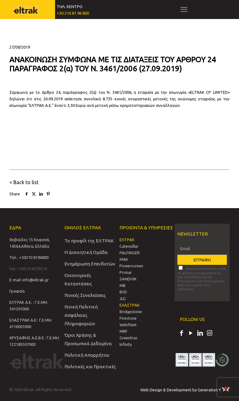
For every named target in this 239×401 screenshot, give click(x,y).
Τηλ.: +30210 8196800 (29, 257)
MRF (124, 331)
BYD (123, 292)
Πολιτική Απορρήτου (86, 355)
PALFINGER (130, 253)
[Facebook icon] (181, 334)
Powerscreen (131, 266)
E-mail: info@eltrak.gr (29, 280)
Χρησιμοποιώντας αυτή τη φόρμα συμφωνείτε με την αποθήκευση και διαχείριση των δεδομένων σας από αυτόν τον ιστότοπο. (201, 278)
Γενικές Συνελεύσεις (85, 295)
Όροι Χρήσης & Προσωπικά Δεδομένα (88, 339)
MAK (124, 259)
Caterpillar (129, 246)
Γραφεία (17, 291)
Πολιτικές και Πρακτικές (90, 366)
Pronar (126, 272)
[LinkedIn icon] (200, 334)
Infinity (126, 344)
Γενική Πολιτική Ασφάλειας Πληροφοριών (81, 315)
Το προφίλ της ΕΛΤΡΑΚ (89, 240)
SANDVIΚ (128, 279)
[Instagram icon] (209, 334)
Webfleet (128, 324)
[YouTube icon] (190, 334)
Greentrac (129, 338)
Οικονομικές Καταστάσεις (78, 279)
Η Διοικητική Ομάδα (86, 252)
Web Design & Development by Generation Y (185, 390)
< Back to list (24, 182)
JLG (123, 298)
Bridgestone (131, 311)
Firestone (128, 318)
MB (122, 285)
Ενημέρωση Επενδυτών (89, 263)
